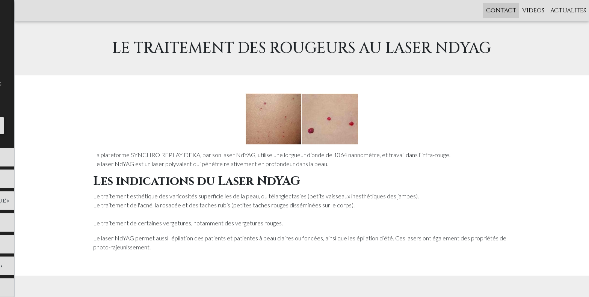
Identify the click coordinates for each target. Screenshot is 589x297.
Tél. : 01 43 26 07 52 (45, 125)
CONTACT (501, 10)
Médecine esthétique (45, 200)
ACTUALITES (568, 10)
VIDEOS (533, 10)
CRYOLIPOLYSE (32, 244)
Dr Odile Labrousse (41, 157)
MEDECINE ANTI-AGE (41, 266)
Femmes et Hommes (39, 179)
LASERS (20, 222)
